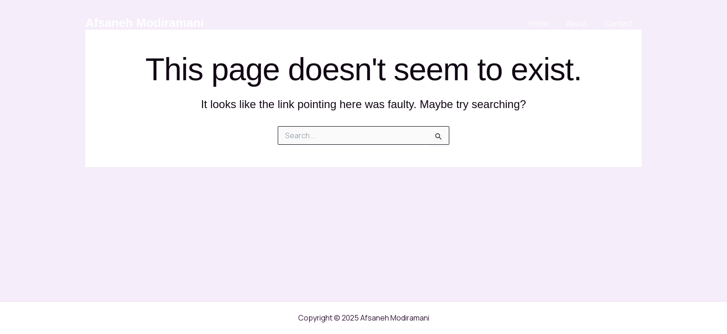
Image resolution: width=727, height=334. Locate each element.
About (580, 23)
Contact (620, 23)
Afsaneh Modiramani (144, 23)
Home (545, 23)
